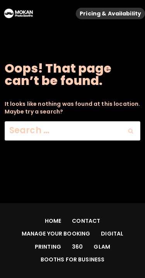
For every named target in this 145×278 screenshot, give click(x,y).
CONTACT (86, 221)
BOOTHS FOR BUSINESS (73, 259)
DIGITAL (112, 233)
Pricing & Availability (110, 13)
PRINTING (48, 247)
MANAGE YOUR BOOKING (56, 233)
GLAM (102, 247)
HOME (53, 221)
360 (77, 247)
